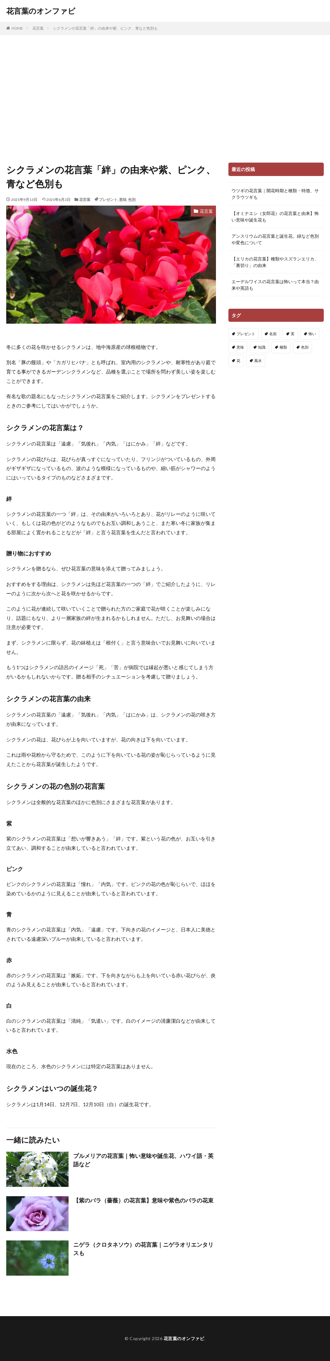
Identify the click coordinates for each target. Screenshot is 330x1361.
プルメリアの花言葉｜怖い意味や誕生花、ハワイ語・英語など (143, 1160)
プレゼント (108, 199)
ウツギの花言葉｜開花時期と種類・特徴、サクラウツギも (275, 194)
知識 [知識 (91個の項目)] (261, 347)
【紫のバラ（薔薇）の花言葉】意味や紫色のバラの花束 (143, 1200)
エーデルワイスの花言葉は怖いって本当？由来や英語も (275, 285)
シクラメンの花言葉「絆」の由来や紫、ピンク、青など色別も (105, 28)
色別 (132, 199)
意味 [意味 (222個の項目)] (240, 347)
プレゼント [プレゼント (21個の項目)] (246, 333)
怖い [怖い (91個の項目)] (312, 333)
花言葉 (38, 28)
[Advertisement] (165, 97)
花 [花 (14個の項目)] (238, 360)
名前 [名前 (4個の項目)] (273, 333)
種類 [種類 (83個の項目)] (283, 347)
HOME (17, 28)
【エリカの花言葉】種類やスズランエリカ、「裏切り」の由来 (275, 262)
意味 (123, 199)
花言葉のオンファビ (40, 11)
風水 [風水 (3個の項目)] (258, 360)
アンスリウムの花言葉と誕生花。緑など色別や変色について (275, 239)
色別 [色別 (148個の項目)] (304, 347)
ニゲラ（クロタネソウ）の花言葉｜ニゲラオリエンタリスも (143, 1248)
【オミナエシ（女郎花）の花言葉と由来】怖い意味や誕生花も (275, 216)
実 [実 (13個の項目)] (292, 333)
